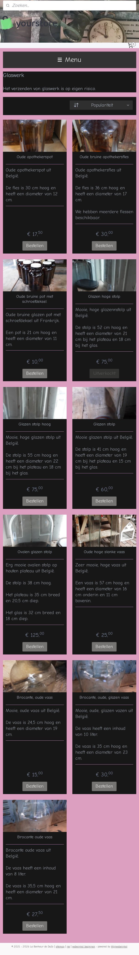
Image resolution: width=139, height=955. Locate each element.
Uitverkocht (104, 373)
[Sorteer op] (101, 105)
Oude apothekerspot (35, 157)
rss (68, 946)
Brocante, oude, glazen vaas (104, 697)
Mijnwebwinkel (119, 946)
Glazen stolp (104, 424)
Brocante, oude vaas (35, 697)
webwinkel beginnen (83, 946)
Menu (69, 60)
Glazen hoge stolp (104, 296)
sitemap (60, 946)
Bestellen (35, 245)
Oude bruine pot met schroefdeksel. (34, 299)
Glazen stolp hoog (35, 424)
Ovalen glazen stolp (35, 551)
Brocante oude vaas (34, 837)
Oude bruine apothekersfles (104, 157)
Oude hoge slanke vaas (104, 551)
